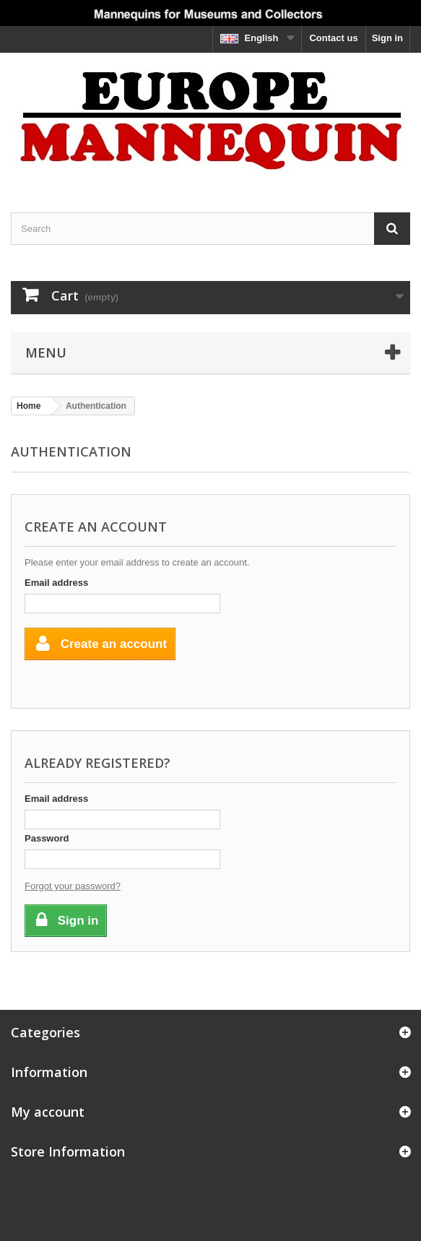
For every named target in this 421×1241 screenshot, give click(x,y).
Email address (56, 582)
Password (47, 838)
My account (47, 1111)
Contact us (333, 38)
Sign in (387, 38)
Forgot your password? (73, 886)
